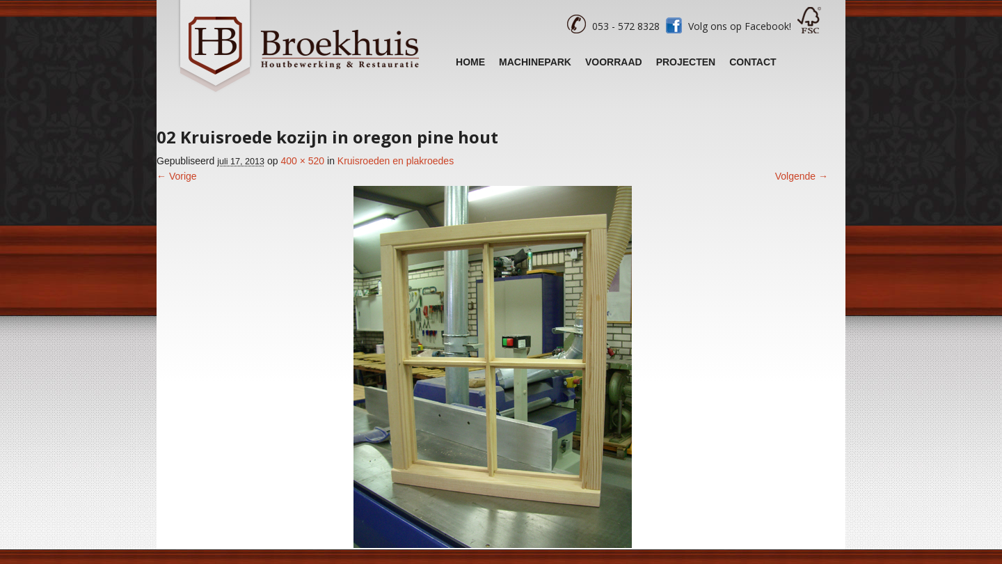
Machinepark (535, 62)
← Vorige (177, 176)
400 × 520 (302, 160)
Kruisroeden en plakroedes (395, 160)
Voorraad (613, 62)
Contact (752, 62)
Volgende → (801, 176)
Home (470, 62)
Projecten (686, 62)
